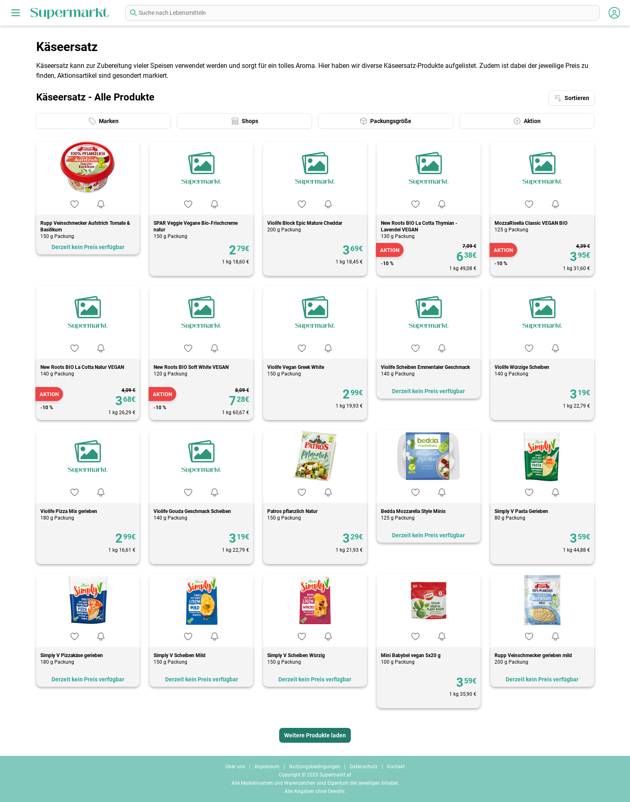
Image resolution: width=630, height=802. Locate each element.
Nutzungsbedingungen (314, 766)
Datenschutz (364, 766)
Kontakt (396, 766)
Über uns (235, 766)
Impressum (267, 766)
